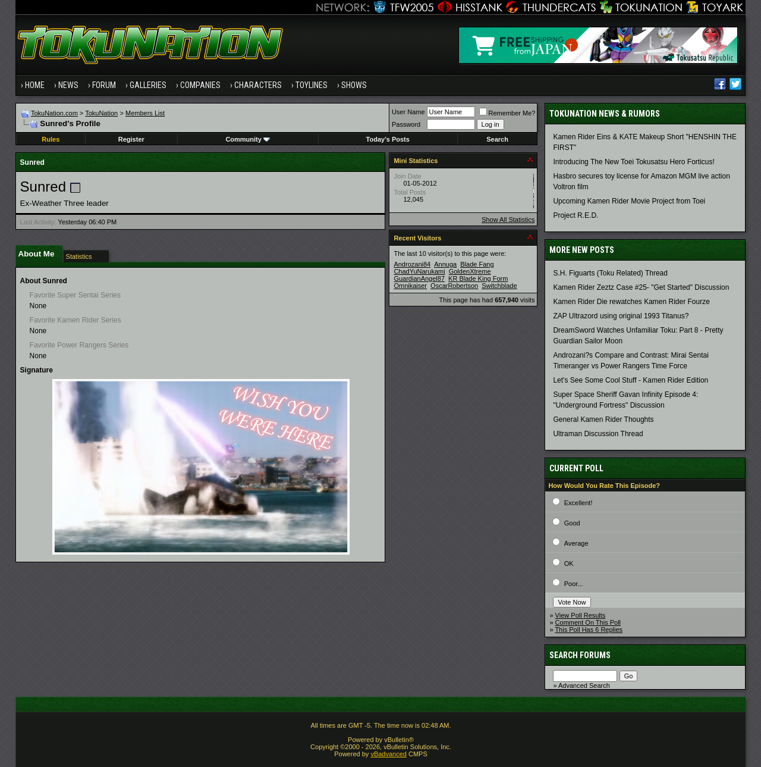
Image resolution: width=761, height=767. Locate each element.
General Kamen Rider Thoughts (603, 419)
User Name (408, 111)
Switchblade (499, 285)
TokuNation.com (54, 113)
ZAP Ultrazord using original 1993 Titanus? (620, 316)
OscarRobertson (454, 285)
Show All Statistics (508, 219)
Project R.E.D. (575, 215)
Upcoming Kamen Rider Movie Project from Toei (629, 201)
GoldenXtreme (470, 271)
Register (131, 139)
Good (572, 523)
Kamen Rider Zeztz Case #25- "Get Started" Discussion (641, 287)
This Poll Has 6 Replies (588, 629)
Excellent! (578, 502)
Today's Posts (388, 139)
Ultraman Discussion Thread (598, 434)
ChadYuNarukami (419, 271)
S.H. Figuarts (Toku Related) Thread (610, 273)
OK (569, 563)
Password (406, 124)
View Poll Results (580, 615)
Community (247, 139)
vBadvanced (388, 753)
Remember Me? (507, 113)
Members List (145, 113)
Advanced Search (584, 685)
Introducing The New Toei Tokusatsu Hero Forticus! (633, 162)
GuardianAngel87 (419, 278)
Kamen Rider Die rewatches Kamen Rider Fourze (631, 302)
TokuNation (101, 113)
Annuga (445, 264)
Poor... (573, 583)
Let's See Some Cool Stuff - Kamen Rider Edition (630, 380)
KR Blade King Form (478, 278)
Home (35, 85)
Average (576, 543)
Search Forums (580, 655)
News (68, 85)
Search (497, 139)
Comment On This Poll (588, 622)
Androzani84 (412, 264)
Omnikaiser (410, 285)
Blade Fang (476, 264)
